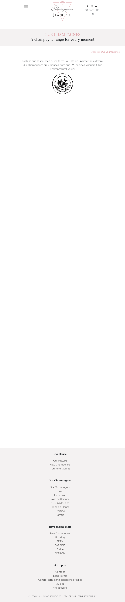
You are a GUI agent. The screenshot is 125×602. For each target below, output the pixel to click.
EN (92, 14)
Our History (60, 460)
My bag (60, 583)
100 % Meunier (60, 503)
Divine (60, 549)
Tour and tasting (60, 468)
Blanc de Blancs (60, 507)
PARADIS (60, 545)
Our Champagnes (60, 487)
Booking (60, 537)
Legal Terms (60, 575)
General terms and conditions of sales (60, 579)
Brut (60, 491)
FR (97, 10)
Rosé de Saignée (60, 499)
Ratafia (60, 514)
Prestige (60, 510)
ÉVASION (60, 553)
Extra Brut (60, 495)
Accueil (95, 51)
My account (60, 587)
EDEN (60, 541)
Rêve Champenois (60, 464)
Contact (89, 10)
